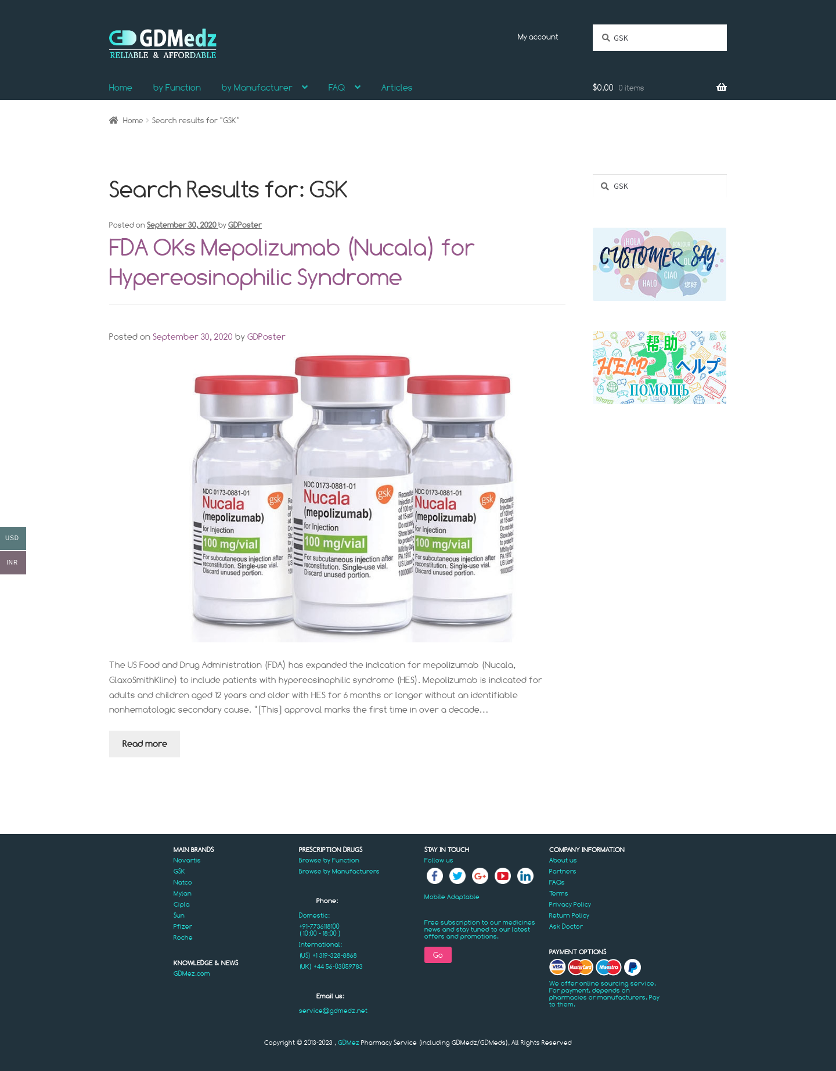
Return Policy (569, 915)
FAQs (557, 882)
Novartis (187, 860)
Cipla (182, 904)
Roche (183, 937)
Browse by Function (329, 860)
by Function (177, 87)
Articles (397, 87)
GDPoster (245, 224)
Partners (562, 871)
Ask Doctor (566, 926)
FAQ (337, 87)
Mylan (183, 893)
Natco (183, 882)
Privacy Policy (570, 904)
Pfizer (183, 926)
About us (563, 860)
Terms (558, 893)
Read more (144, 743)
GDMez (348, 1042)
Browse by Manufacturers (339, 871)
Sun (179, 915)
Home (120, 87)
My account (538, 36)
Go (438, 954)
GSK (179, 871)
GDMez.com (192, 973)
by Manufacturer (257, 87)
